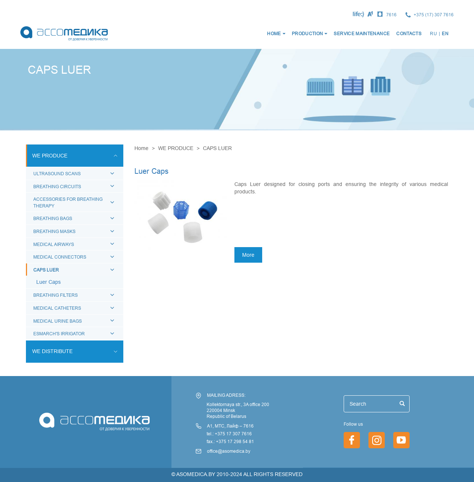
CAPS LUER (46, 270)
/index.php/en (401, 440)
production (307, 33)
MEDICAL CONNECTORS (59, 257)
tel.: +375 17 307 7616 (229, 433)
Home (141, 148)
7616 (391, 14)
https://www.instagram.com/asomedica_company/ (376, 440)
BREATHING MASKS (54, 231)
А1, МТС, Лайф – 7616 (230, 426)
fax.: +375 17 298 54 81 (230, 441)
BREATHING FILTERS (55, 295)
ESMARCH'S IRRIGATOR (59, 333)
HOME (274, 33)
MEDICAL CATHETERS (57, 308)
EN (445, 33)
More (248, 255)
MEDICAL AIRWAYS (53, 244)
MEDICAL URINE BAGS (57, 321)
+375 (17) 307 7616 (434, 14)
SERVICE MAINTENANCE (362, 33)
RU (433, 33)
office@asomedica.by (228, 451)
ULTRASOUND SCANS (57, 173)
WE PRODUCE (175, 148)
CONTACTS (408, 33)
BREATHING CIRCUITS (57, 186)
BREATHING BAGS (52, 218)
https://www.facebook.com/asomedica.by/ (352, 440)
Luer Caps (48, 282)
